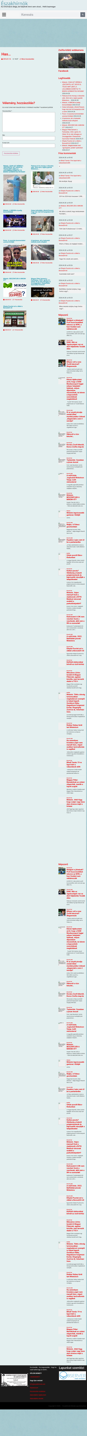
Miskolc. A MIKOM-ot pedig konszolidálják (12, 211)
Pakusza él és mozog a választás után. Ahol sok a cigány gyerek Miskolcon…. (42, 167)
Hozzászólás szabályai (37, 1391)
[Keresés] (82, 14)
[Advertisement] (43, 33)
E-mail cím (5, 142)
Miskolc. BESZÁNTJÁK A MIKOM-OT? (14, 279)
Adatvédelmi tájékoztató (38, 1395)
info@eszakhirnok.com (37, 1384)
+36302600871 (35, 1377)
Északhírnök (14, 3)
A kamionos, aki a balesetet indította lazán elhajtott (40, 241)
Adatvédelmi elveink (36, 1398)
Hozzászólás (7, 111)
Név (3, 135)
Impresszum (34, 1388)
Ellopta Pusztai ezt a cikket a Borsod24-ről (13, 307)
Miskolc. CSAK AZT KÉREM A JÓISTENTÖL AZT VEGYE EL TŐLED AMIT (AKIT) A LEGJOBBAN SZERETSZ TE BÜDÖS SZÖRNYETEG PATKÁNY (14, 169)
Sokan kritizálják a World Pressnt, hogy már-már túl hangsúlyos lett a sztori (42, 212)
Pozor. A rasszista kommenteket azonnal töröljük (14, 241)
